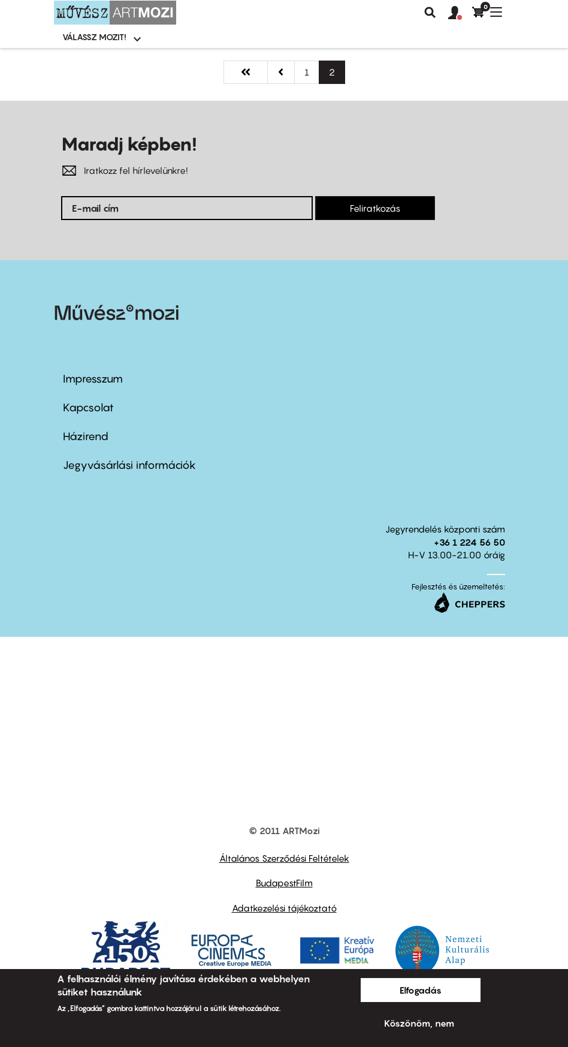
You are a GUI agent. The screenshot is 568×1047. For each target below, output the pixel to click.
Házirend (85, 436)
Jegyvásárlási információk (129, 465)
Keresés (430, 13)
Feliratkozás (375, 208)
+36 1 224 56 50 (469, 542)
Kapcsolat (88, 407)
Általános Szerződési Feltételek (284, 858)
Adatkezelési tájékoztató (284, 907)
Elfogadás (421, 990)
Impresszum (93, 378)
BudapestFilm (284, 882)
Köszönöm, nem (419, 1023)
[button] (460, 13)
